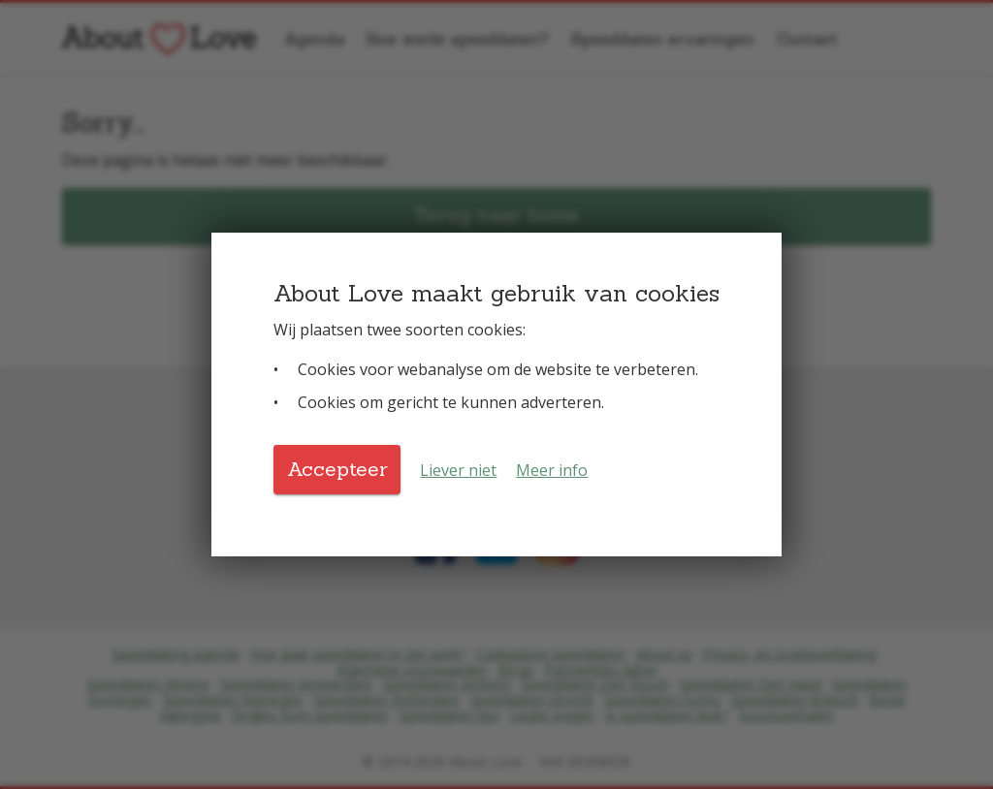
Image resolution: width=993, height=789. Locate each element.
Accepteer (337, 469)
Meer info (552, 470)
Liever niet (458, 470)
